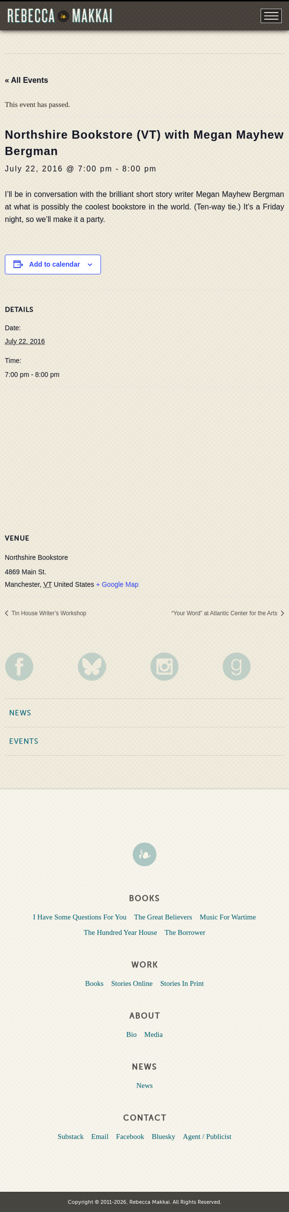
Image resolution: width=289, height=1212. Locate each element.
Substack (71, 1136)
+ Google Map (117, 584)
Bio (131, 1034)
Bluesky (163, 1136)
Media (153, 1034)
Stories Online (131, 983)
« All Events (26, 80)
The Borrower (184, 932)
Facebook (130, 1136)
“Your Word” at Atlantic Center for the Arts (225, 613)
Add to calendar (54, 264)
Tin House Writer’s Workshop (48, 613)
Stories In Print (182, 983)
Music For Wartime (228, 917)
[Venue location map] (144, 457)
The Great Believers (163, 917)
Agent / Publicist (207, 1136)
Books (94, 983)
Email (100, 1136)
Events (23, 741)
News (20, 713)
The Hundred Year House (120, 932)
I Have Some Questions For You (79, 917)
